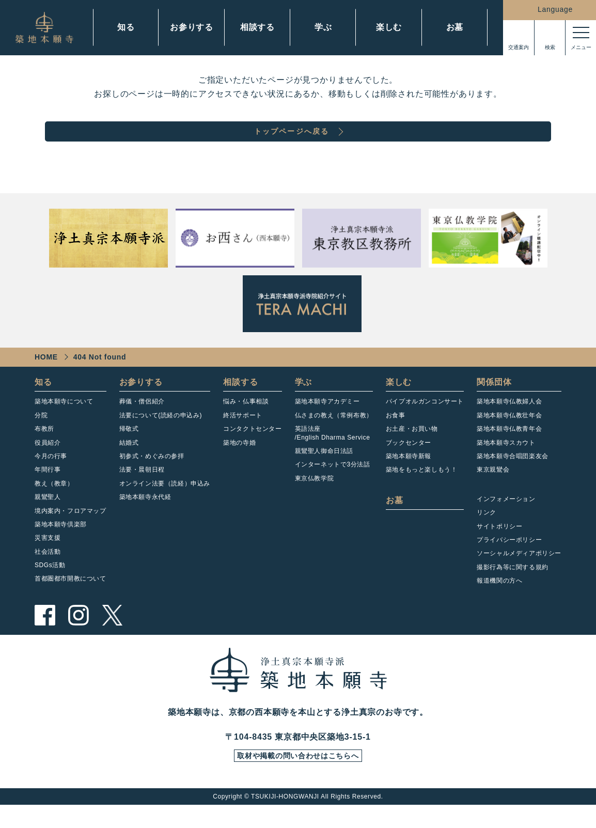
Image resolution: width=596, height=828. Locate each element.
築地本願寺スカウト (506, 462)
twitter (112, 635)
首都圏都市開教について (70, 598)
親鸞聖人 (47, 517)
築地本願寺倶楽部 (61, 544)
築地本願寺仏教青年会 (509, 448)
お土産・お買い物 (412, 448)
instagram (78, 635)
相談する (257, 27)
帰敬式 (129, 448)
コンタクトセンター (252, 448)
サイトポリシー (499, 546)
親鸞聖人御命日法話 (324, 471)
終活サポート (242, 435)
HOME (46, 377)
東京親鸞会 (493, 489)
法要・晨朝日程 (142, 489)
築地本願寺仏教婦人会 (509, 421)
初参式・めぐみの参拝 (151, 476)
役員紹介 (47, 462)
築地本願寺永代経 (145, 517)
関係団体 (494, 402)
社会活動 (47, 571)
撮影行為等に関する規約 (512, 587)
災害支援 (47, 557)
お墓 (455, 27)
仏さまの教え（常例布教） (334, 435)
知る (126, 27)
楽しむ (389, 27)
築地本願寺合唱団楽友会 (512, 476)
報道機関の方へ (499, 600)
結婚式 (129, 462)
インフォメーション (506, 519)
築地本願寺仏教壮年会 (509, 435)
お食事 (395, 435)
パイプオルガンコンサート (425, 421)
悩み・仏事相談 (246, 421)
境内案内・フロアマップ (70, 531)
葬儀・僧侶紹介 (142, 421)
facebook (45, 635)
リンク (486, 532)
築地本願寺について (64, 421)
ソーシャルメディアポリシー (519, 573)
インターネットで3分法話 (332, 484)
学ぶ (323, 27)
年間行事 (47, 489)
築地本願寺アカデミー (327, 421)
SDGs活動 (50, 585)
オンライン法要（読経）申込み (164, 503)
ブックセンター (408, 462)
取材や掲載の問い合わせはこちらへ (298, 778)
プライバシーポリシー (509, 560)
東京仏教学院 (314, 498)
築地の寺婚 (239, 462)
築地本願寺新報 (408, 476)
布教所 (44, 448)
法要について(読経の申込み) (160, 435)
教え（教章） (54, 503)
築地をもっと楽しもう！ (422, 489)
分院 (41, 435)
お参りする (191, 27)
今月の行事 (51, 476)
